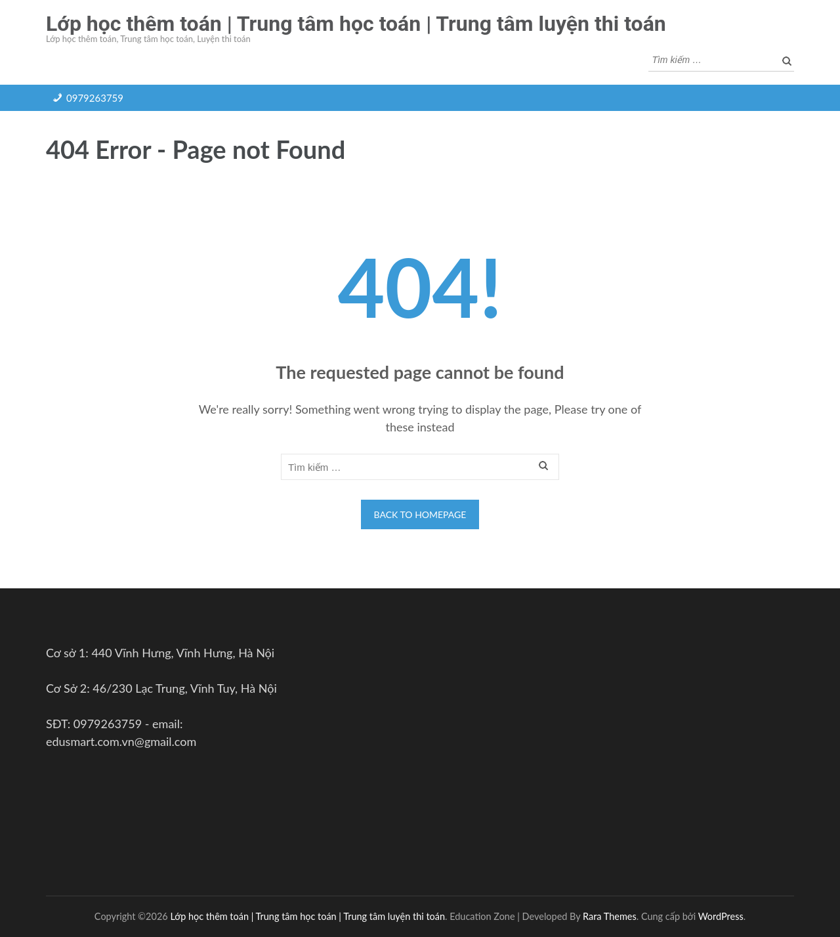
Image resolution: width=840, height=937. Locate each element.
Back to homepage (420, 514)
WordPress (721, 916)
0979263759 (94, 98)
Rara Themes (610, 916)
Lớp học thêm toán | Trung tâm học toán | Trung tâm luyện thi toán (356, 23)
